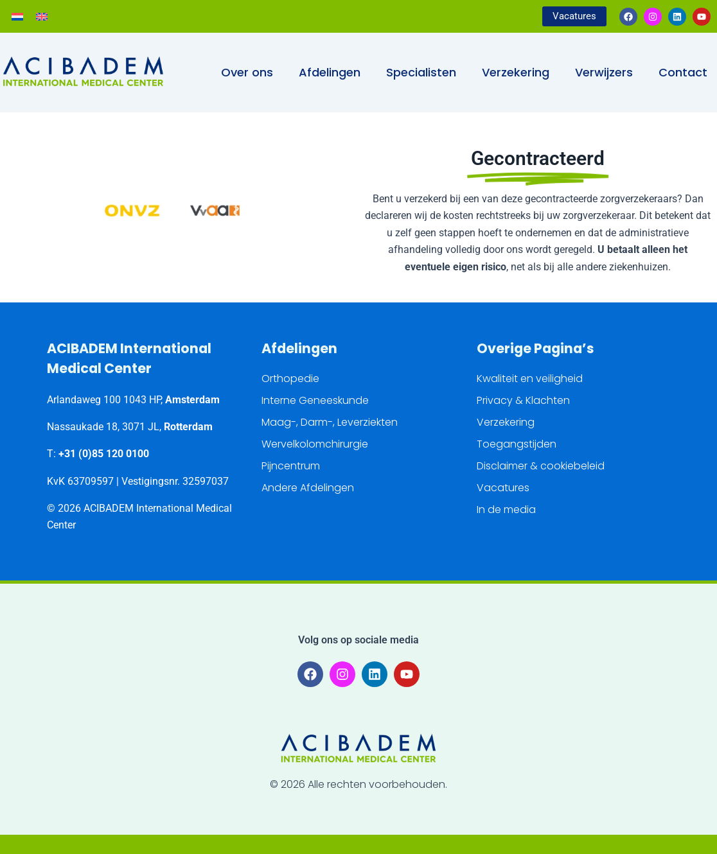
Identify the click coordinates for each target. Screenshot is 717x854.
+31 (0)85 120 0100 (103, 454)
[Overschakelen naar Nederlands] (17, 16)
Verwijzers (604, 72)
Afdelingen (329, 72)
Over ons (247, 72)
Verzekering (515, 72)
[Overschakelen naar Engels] (42, 16)
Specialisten (421, 72)
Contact (683, 72)
